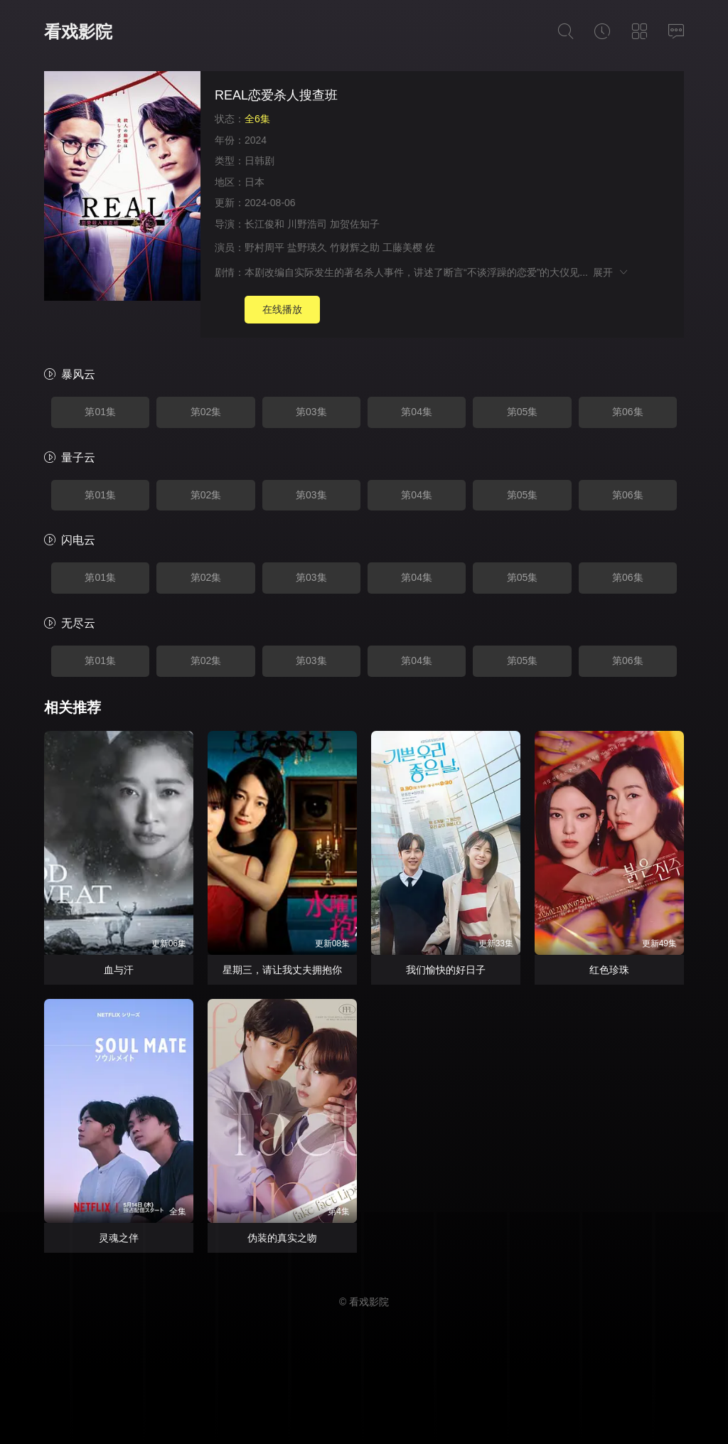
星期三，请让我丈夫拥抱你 (282, 969)
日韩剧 (259, 160)
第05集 (522, 411)
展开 (611, 272)
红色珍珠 (609, 969)
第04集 (416, 411)
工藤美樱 (402, 247)
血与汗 (119, 969)
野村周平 (264, 247)
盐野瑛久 (307, 247)
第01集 (100, 411)
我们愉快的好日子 (446, 969)
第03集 (311, 411)
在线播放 (282, 309)
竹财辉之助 (355, 247)
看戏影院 (78, 31)
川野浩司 (307, 224)
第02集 (206, 411)
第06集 (627, 411)
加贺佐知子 (355, 224)
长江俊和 (264, 224)
